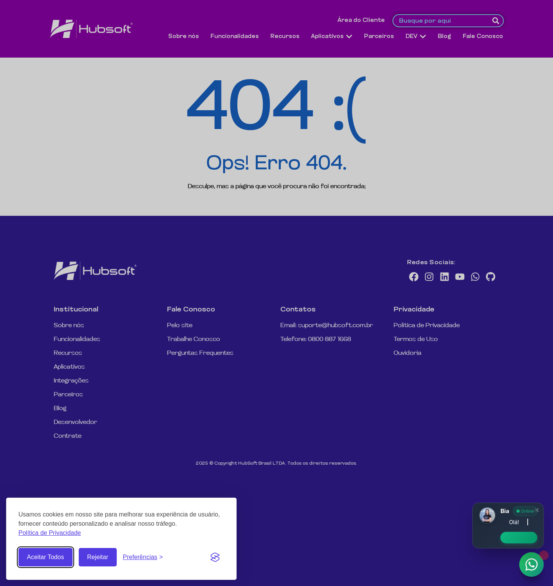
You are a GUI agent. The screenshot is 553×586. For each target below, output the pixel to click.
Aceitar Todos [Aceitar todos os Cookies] (45, 557)
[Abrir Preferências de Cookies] (143, 557)
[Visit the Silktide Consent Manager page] (215, 557)
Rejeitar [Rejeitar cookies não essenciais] (97, 557)
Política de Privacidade (49, 533)
